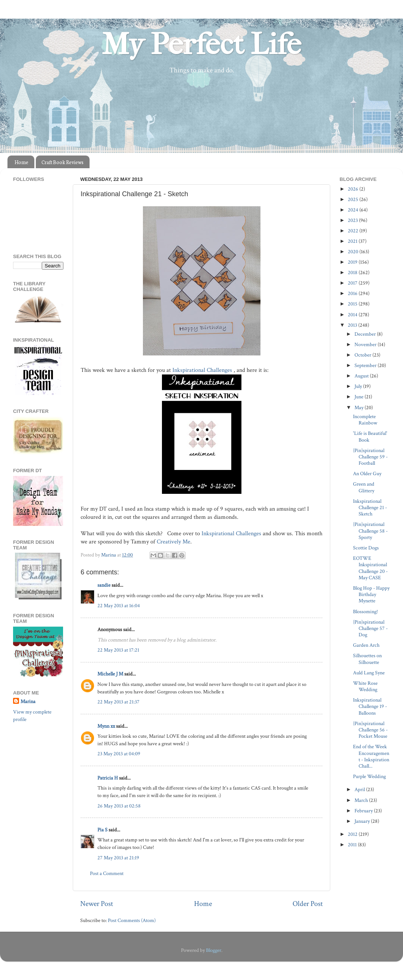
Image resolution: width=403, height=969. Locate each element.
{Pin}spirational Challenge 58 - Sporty (370, 531)
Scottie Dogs (366, 547)
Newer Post (96, 904)
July (358, 386)
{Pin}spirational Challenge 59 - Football (370, 457)
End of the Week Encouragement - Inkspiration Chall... (371, 756)
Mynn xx (106, 726)
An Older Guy (367, 473)
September (366, 365)
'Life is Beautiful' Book (370, 436)
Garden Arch (366, 645)
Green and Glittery (363, 487)
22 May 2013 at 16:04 (118, 605)
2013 (353, 325)
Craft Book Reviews (62, 162)
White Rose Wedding (365, 686)
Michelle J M (110, 673)
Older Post (308, 904)
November (366, 344)
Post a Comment (107, 873)
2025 (353, 199)
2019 (353, 262)
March (361, 800)
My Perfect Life (201, 44)
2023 (353, 220)
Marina (28, 701)
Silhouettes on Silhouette (367, 658)
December (365, 334)
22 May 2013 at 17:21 (118, 649)
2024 (353, 209)
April (360, 789)
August (362, 375)
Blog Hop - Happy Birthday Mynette (371, 594)
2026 (353, 188)
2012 (353, 834)
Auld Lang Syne (369, 672)
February (364, 810)
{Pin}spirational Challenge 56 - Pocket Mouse (370, 730)
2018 (353, 272)
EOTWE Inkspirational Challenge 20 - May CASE (370, 568)
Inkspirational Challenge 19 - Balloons (370, 706)
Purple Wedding (369, 776)
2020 (353, 251)
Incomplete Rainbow (365, 419)
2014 (353, 314)
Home (21, 162)
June (359, 396)
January (362, 821)
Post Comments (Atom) (132, 920)
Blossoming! (365, 611)
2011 (353, 844)
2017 (353, 282)
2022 (353, 230)
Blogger (213, 950)
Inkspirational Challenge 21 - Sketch (370, 508)
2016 (353, 293)
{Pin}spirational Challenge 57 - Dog (370, 628)
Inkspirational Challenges (202, 370)
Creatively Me (173, 542)
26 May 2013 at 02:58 (119, 805)
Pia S (102, 829)
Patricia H (107, 777)
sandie (103, 585)
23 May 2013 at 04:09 (118, 753)
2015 (353, 303)
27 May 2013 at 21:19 (118, 857)
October (363, 354)
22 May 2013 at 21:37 (118, 701)
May (359, 407)
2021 (353, 241)
